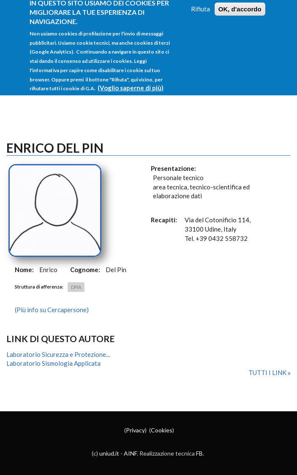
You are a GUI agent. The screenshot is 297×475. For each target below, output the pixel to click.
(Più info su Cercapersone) (52, 309)
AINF (130, 453)
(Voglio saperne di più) (130, 82)
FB (199, 453)
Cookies (161, 430)
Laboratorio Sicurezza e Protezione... (58, 354)
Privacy (135, 430)
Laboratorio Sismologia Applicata (53, 363)
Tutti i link (268, 372)
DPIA (76, 287)
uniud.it (109, 453)
